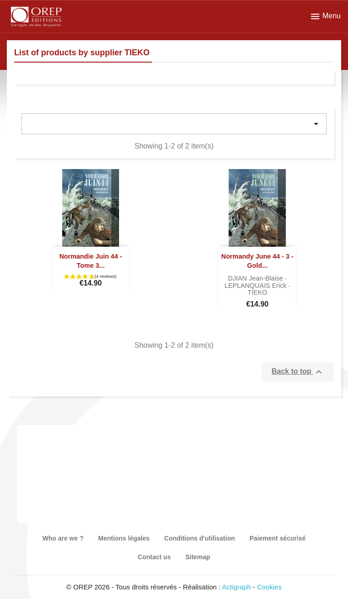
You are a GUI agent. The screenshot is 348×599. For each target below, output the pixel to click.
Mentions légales (124, 538)
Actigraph (236, 587)
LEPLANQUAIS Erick (256, 285)
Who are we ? (62, 538)
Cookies (269, 587)
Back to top (297, 371)
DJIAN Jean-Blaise (256, 278)
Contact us (154, 557)
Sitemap (197, 557)
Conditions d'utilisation (199, 538)
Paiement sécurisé (277, 538)
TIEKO (257, 292)
